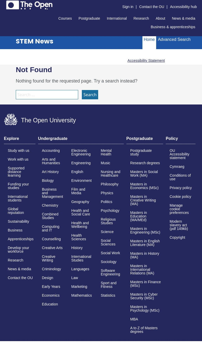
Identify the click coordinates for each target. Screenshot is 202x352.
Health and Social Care (80, 212)
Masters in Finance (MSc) (145, 284)
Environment (81, 180)
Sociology (109, 262)
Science (107, 232)
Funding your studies (18, 186)
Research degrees (145, 163)
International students (18, 198)
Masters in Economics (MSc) (144, 186)
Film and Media (78, 191)
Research (141, 18)
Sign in (127, 7)
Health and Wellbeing (80, 225)
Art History (50, 172)
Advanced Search (174, 39)
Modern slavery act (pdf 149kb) (179, 225)
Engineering (81, 163)
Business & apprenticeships (173, 27)
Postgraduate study (141, 152)
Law (74, 278)
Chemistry (50, 205)
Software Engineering (110, 272)
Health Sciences (78, 237)
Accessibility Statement (146, 60)
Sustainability (18, 221)
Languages (80, 269)
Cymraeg (177, 166)
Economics (51, 295)
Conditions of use (180, 177)
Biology (48, 180)
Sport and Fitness (109, 285)
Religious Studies (108, 221)
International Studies (81, 258)
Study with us (18, 150)
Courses (65, 18)
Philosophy (110, 184)
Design (47, 278)
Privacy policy (181, 188)
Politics (106, 202)
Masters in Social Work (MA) (144, 173)
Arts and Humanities (51, 161)
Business (15, 230)
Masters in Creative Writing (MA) (143, 200)
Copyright (177, 237)
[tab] (19, 140)
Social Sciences (108, 242)
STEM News (34, 41)
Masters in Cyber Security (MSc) (144, 296)
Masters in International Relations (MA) (142, 269)
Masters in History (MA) (144, 255)
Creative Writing (48, 258)
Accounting (51, 150)
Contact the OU (151, 7)
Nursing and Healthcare (110, 173)
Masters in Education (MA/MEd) (138, 216)
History (77, 248)
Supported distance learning (16, 171)
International (117, 18)
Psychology (110, 210)
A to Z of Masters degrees (144, 330)
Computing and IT (51, 228)
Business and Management (52, 193)
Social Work (110, 253)
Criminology (51, 269)
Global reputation (16, 211)
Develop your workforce (18, 249)
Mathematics (81, 295)
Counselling (51, 239)
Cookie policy (180, 196)
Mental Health (106, 152)
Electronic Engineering (81, 152)
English (77, 172)
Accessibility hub (183, 7)
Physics (107, 193)
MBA (134, 319)
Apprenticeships (21, 239)
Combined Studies (50, 216)
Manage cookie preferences (179, 209)
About (160, 18)
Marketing (79, 286)
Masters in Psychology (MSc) (145, 308)
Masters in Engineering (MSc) (145, 230)
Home (149, 39)
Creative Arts (52, 248)
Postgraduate (89, 18)
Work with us (18, 159)
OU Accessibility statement (179, 154)
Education (50, 304)
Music (105, 163)
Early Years (51, 286)
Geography (80, 202)
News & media (183, 18)
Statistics (108, 295)
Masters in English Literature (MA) (145, 243)
